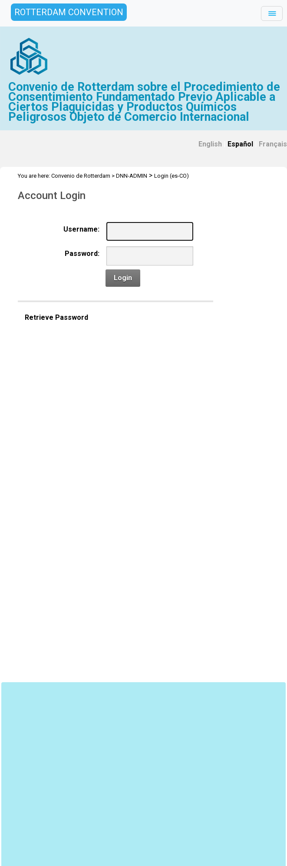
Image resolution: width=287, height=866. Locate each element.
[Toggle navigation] (272, 13)
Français (273, 144)
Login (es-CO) (171, 176)
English (210, 144)
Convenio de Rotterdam (80, 176)
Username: (81, 229)
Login (123, 278)
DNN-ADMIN (131, 176)
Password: (82, 253)
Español (240, 144)
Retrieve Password (56, 317)
